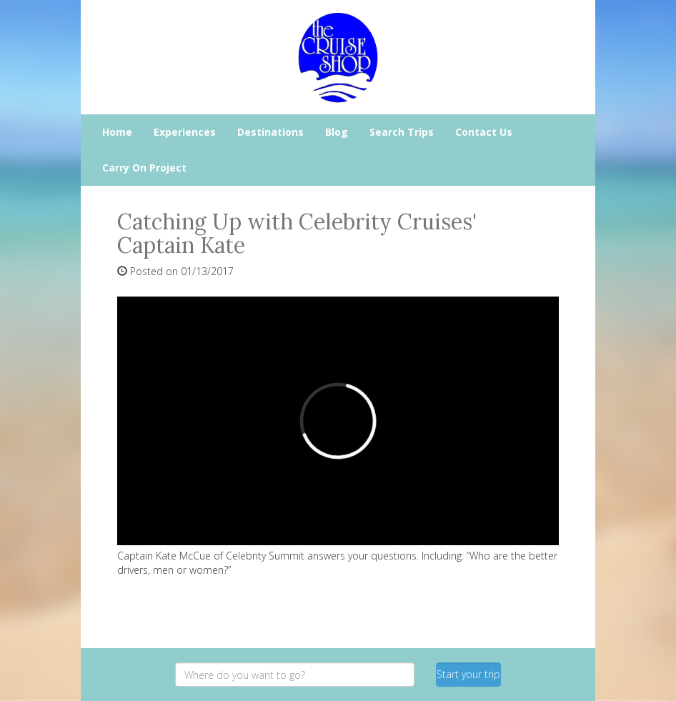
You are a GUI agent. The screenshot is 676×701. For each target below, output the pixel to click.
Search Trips (401, 132)
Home (117, 132)
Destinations (270, 132)
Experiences (185, 132)
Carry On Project (144, 167)
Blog (336, 132)
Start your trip (468, 674)
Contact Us (483, 132)
